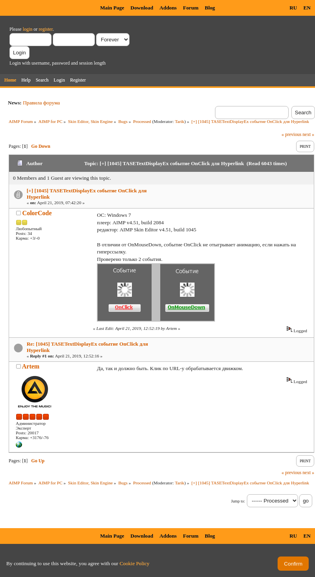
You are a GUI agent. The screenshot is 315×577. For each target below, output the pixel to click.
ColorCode (37, 213)
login (28, 29)
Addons (168, 8)
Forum (190, 8)
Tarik (179, 121)
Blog (210, 8)
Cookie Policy (135, 563)
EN (307, 8)
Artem (30, 366)
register (45, 29)
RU (293, 8)
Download (141, 8)
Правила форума (41, 103)
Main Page (112, 8)
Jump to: (238, 501)
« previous (291, 134)
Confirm (293, 564)
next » (308, 134)
